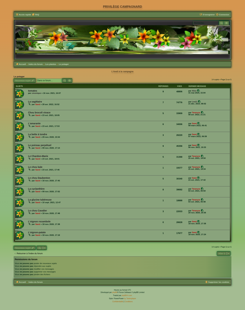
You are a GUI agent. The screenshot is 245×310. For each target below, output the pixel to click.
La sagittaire (35, 101)
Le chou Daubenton (39, 178)
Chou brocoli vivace (39, 112)
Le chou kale (35, 167)
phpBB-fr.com (127, 295)
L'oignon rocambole (39, 221)
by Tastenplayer (130, 298)
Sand (37, 104)
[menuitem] (35, 15)
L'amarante (34, 123)
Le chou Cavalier (37, 210)
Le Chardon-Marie (38, 156)
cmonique (36, 93)
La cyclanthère (36, 188)
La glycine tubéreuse (40, 199)
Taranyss (196, 113)
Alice (194, 91)
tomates (32, 90)
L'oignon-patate (37, 232)
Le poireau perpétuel (39, 145)
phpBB (114, 292)
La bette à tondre (37, 134)
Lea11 (195, 102)
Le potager (19, 76)
